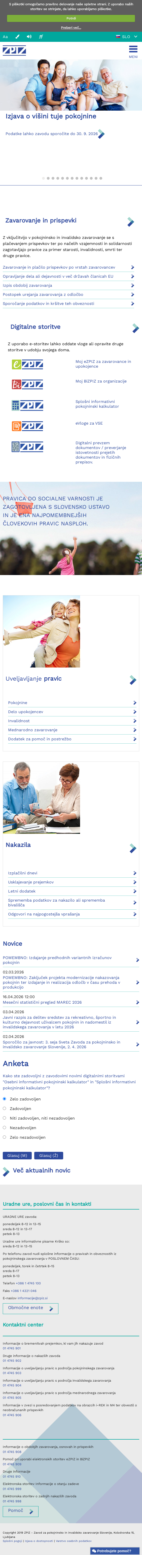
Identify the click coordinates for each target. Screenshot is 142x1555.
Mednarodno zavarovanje (32, 729)
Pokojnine (17, 702)
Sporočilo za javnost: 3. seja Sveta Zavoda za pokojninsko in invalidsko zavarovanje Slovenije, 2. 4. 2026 (61, 1044)
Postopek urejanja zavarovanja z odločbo (43, 294)
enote (25, 1307)
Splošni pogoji (12, 1541)
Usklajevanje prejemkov (31, 882)
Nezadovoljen (19, 1127)
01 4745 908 (12, 1452)
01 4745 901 (12, 1348)
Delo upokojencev (25, 711)
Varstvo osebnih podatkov (74, 1541)
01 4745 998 (12, 1501)
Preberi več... (71, 27)
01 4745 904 (12, 1385)
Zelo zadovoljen (22, 1099)
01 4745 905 (12, 1398)
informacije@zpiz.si (33, 1298)
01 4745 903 (12, 1373)
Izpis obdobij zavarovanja (27, 285)
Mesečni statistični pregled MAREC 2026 (42, 1002)
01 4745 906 (12, 1415)
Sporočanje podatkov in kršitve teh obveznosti (48, 303)
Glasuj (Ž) (48, 1155)
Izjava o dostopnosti (39, 1541)
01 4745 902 (12, 1360)
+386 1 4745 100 (28, 1283)
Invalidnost (19, 720)
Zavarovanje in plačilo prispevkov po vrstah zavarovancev (59, 267)
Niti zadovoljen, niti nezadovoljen (39, 1118)
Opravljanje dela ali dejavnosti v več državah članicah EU (58, 276)
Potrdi (71, 18)
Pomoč (15, 1510)
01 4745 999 (12, 1489)
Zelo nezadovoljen (24, 1137)
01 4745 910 (12, 1476)
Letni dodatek (22, 891)
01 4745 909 (12, 1464)
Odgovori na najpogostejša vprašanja (44, 914)
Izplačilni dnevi (22, 873)
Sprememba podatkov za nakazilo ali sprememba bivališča (56, 902)
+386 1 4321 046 (24, 1291)
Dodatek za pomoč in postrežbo (40, 739)
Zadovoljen (17, 1108)
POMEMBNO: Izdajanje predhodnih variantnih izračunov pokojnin (57, 960)
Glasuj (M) (17, 1155)
